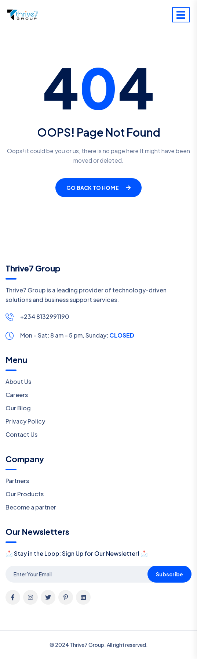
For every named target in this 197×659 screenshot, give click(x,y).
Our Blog (18, 408)
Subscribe (169, 574)
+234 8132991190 (44, 316)
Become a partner (31, 507)
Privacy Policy (25, 421)
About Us (18, 381)
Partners (17, 481)
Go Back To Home (98, 187)
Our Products (25, 494)
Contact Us (21, 434)
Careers (17, 395)
